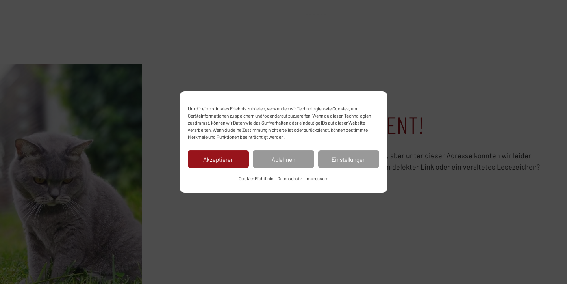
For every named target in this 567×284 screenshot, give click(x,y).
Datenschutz (289, 178)
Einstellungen (349, 159)
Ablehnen (283, 159)
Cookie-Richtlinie (256, 178)
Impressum (317, 178)
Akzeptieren (218, 159)
